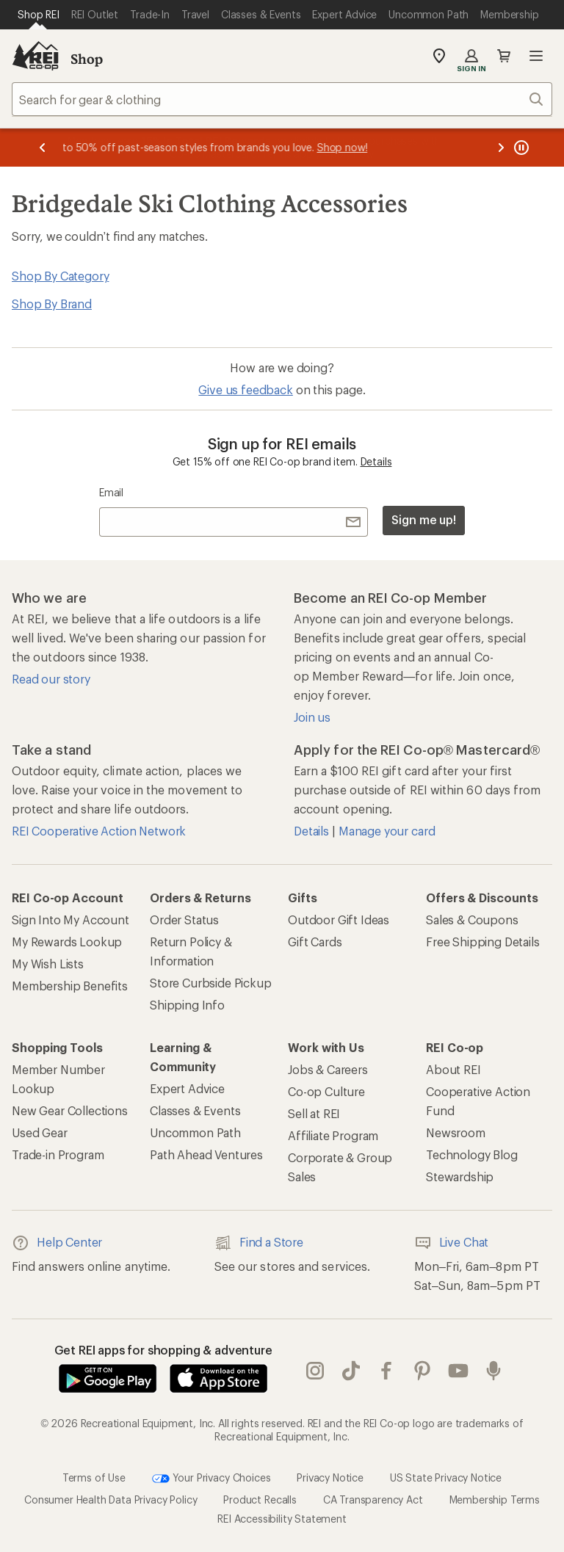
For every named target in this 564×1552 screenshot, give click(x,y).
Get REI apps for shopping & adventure (163, 1350)
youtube (458, 1370)
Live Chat (451, 1243)
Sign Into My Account (70, 920)
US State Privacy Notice (446, 1477)
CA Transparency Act (373, 1499)
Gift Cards (314, 942)
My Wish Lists (48, 964)
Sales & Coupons (472, 920)
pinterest (422, 1370)
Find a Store (258, 1243)
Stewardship (460, 1176)
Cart (504, 56)
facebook (386, 1370)
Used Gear (40, 1132)
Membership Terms (494, 1499)
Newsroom (455, 1132)
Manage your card (387, 831)
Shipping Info (187, 1005)
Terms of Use (94, 1477)
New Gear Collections (70, 1110)
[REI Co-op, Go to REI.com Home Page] (35, 55)
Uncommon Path (195, 1132)
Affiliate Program (333, 1135)
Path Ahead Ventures (206, 1154)
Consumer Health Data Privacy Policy (110, 1499)
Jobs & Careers (328, 1069)
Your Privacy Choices (211, 1478)
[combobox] (282, 99)
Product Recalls (260, 1499)
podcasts (493, 1370)
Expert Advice (187, 1088)
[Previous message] (42, 147)
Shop (86, 59)
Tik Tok (351, 1370)
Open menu (536, 56)
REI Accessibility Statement (282, 1518)
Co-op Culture (326, 1091)
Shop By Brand (52, 304)
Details (376, 461)
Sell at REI (314, 1113)
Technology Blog (472, 1154)
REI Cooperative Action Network (99, 831)
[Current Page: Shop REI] (38, 14)
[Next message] (501, 147)
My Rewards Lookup (67, 942)
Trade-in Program (58, 1154)
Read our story (51, 679)
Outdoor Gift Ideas (338, 920)
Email (111, 492)
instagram (315, 1370)
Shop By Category (60, 276)
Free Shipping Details (483, 942)
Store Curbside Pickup (211, 983)
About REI (453, 1069)
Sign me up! (423, 519)
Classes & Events (195, 1110)
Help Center (57, 1243)
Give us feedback (245, 389)
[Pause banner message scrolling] (520, 147)
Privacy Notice (330, 1477)
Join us (312, 717)
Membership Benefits (70, 986)
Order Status (184, 920)
